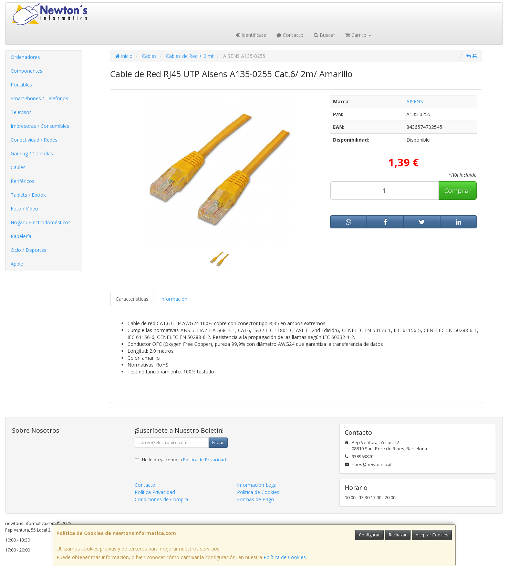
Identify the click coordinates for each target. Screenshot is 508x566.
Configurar (369, 535)
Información (173, 299)
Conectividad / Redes (34, 139)
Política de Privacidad (204, 460)
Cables (18, 167)
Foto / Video (24, 208)
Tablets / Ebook (28, 195)
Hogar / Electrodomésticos (41, 222)
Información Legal (257, 485)
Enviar (218, 442)
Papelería (21, 236)
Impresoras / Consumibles (40, 126)
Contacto (290, 35)
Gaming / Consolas (32, 153)
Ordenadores (25, 57)
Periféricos (22, 181)
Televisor (21, 112)
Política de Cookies (284, 557)
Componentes (26, 71)
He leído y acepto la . (184, 460)
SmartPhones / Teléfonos (39, 98)
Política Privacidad (155, 492)
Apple (17, 263)
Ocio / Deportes (28, 250)
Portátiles (21, 84)
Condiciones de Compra (161, 499)
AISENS (414, 101)
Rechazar (398, 535)
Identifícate (251, 35)
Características (132, 299)
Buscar (324, 35)
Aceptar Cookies (432, 535)
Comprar (457, 190)
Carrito (358, 35)
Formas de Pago (255, 499)
